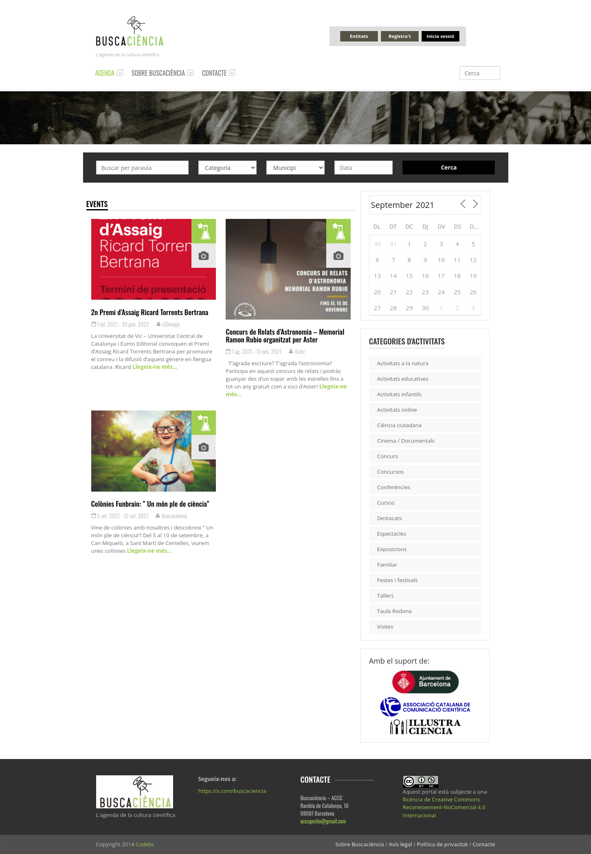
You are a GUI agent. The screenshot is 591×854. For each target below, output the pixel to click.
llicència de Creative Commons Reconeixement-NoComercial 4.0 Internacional (444, 807)
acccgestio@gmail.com (323, 821)
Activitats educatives (402, 378)
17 (441, 275)
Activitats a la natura (402, 363)
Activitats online (397, 409)
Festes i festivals (397, 580)
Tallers (385, 595)
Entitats (359, 36)
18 (457, 275)
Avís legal (400, 844)
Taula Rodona (394, 611)
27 (377, 308)
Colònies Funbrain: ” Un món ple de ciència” (150, 503)
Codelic (145, 844)
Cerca (449, 167)
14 (393, 275)
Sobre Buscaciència (158, 73)
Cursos (386, 502)
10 (441, 260)
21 (393, 292)
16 (425, 275)
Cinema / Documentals (406, 440)
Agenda (105, 73)
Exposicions (392, 549)
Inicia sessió (440, 36)
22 (409, 292)
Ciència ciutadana (399, 425)
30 (377, 244)
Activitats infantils (399, 394)
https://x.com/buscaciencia (232, 790)
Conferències (393, 487)
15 (409, 275)
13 (377, 275)
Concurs (387, 456)
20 (377, 292)
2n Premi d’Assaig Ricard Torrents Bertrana (150, 312)
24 (441, 292)
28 (393, 308)
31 (393, 244)
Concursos (390, 471)
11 (457, 260)
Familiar (387, 564)
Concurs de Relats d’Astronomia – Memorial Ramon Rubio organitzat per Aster (285, 335)
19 (473, 275)
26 (473, 292)
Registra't (400, 36)
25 (457, 292)
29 (409, 308)
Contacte (214, 73)
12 (473, 260)
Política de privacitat (442, 844)
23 (425, 292)
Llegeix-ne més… (154, 367)
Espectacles (391, 533)
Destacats (389, 518)
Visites (385, 626)
